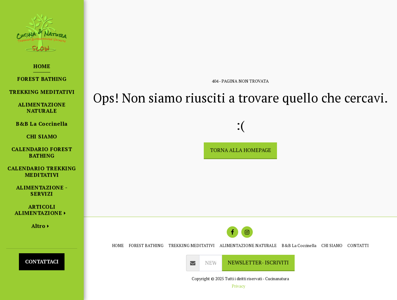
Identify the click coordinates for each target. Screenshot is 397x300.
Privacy (238, 286)
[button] (41, 210)
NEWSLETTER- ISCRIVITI (258, 262)
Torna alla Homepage (240, 150)
